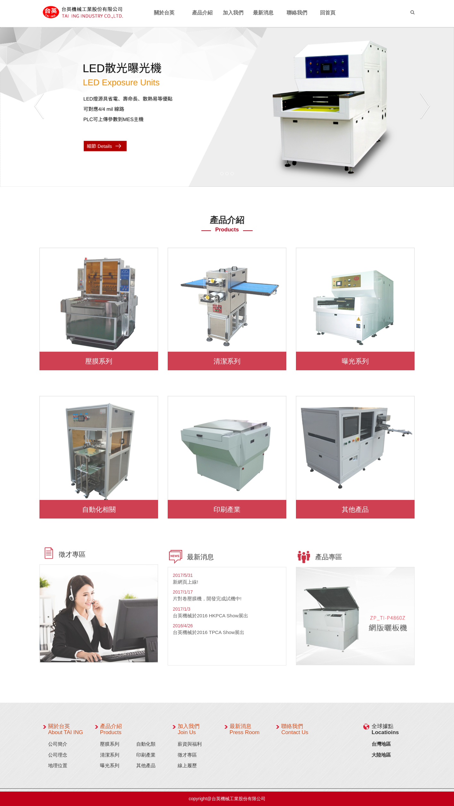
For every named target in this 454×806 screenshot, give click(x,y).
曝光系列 (355, 359)
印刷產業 (227, 507)
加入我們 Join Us (188, 729)
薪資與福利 (190, 744)
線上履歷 (187, 765)
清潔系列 (227, 359)
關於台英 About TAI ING (65, 729)
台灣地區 (381, 744)
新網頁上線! (185, 584)
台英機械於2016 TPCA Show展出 (208, 634)
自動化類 (146, 744)
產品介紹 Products (111, 729)
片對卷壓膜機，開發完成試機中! (207, 600)
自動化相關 (99, 507)
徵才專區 (187, 755)
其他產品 (355, 507)
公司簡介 (57, 744)
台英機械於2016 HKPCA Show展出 (210, 617)
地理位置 (57, 765)
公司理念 (57, 755)
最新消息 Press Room (245, 729)
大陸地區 (381, 755)
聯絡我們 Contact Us (294, 729)
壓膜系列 (98, 359)
